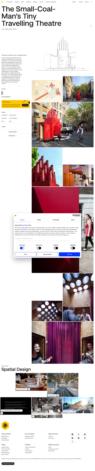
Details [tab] (39, 219)
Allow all (69, 254)
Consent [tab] (22, 219)
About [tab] (72, 219)
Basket (81, 1)
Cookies (27, 449)
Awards (17, 1)
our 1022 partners (24, 227)
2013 (10, 121)
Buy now (25, 105)
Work (22, 1)
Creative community (50, 1)
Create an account (53, 449)
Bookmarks (51, 450)
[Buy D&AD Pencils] (9, 2)
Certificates (5, 450)
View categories (7, 96)
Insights (35, 1)
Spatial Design (12, 115)
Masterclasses (5, 452)
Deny (25, 254)
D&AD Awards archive (11, 29)
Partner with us (29, 438)
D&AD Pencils (5, 447)
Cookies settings (8, 463)
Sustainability (5, 440)
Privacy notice (28, 450)
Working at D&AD (29, 436)
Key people (4, 438)
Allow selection (47, 254)
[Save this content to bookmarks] (91, 26)
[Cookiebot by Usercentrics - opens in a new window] (73, 215)
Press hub (51, 438)
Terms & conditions (30, 447)
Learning (28, 1)
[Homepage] (2, 2)
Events (41, 1)
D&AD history (5, 436)
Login (49, 447)
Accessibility (28, 452)
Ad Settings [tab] (56, 219)
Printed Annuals (6, 449)
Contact (50, 436)
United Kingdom (13, 118)
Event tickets (5, 454)
